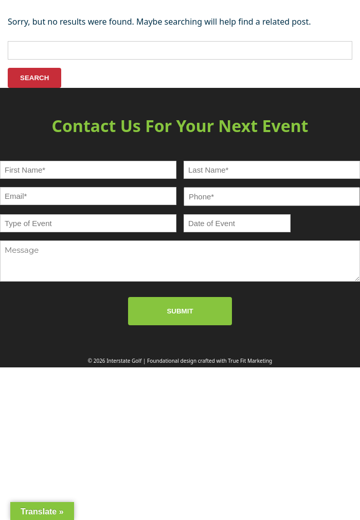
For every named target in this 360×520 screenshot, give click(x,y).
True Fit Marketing (250, 360)
